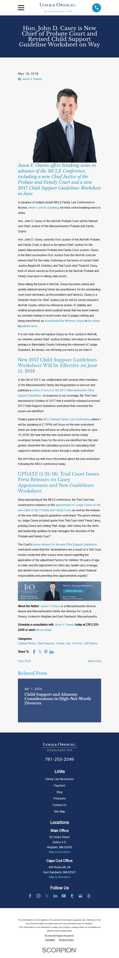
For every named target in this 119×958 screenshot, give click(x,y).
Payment (59, 785)
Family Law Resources (59, 779)
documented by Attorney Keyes (64, 321)
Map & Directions (59, 852)
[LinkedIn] (55, 896)
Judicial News (26, 643)
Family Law (63, 643)
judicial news (30, 326)
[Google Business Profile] (80, 896)
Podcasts (59, 798)
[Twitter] (47, 896)
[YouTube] (64, 896)
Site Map (59, 811)
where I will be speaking (43, 208)
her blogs (94, 321)
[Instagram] (39, 896)
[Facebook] (30, 896)
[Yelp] (89, 896)
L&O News (90, 643)
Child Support (45, 643)
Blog (59, 792)
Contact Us (59, 805)
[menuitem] (50, 940)
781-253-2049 (59, 759)
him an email (43, 630)
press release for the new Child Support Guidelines (65, 544)
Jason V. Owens (32, 79)
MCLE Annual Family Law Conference (66, 419)
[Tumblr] (72, 896)
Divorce (77, 643)
